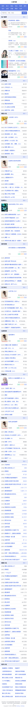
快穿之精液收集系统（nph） (13, 214)
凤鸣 (25, 527)
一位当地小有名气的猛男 (23, 324)
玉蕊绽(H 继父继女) (10, 358)
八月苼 (25, 494)
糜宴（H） (8, 237)
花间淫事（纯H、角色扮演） (13, 231)
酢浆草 (25, 227)
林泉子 (25, 217)
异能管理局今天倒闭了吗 (12, 530)
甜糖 (25, 468)
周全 (9, 254)
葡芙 (25, 187)
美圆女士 (24, 174)
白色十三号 (24, 487)
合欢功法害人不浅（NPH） (16, 204)
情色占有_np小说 (10, 197)
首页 (3, 6)
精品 (12, 6)
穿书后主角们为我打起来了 (12, 559)
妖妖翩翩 (24, 471)
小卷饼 (25, 261)
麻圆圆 (25, 441)
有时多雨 (24, 464)
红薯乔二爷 (24, 490)
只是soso (24, 221)
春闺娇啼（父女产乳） (11, 271)
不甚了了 (24, 100)
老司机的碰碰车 (23, 321)
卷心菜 (25, 190)
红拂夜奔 (7, 500)
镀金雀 (7, 94)
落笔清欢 (10, 123)
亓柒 (25, 308)
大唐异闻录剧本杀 (7, 671)
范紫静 (10, 428)
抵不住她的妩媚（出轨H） (12, 398)
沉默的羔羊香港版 (20, 671)
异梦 (25, 180)
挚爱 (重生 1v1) (9, 147)
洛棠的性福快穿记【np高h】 (13, 221)
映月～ (25, 401)
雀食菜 (25, 481)
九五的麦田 (24, 147)
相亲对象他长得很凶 (10, 97)
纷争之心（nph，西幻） (11, 405)
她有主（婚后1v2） (10, 445)
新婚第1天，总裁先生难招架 (13, 533)
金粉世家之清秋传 (10, 543)
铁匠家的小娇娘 (9, 517)
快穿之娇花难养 (12, 421)
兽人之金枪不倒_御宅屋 (11, 314)
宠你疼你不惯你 (19, 693)
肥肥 (9, 167)
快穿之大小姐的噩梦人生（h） (17, 378)
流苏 (9, 36)
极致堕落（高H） (9, 153)
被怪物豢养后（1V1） (14, 71)
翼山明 (25, 150)
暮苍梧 (25, 171)
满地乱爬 (24, 301)
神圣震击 (10, 67)
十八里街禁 (24, 153)
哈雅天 (25, 530)
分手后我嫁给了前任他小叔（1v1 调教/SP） (13, 448)
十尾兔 (25, 507)
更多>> (25, 17)
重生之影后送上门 (10, 468)
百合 (16, 6)
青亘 (25, 184)
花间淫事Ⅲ (11, 334)
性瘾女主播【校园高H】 (11, 345)
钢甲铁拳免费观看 (7, 674)
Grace (25, 458)
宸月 (25, 237)
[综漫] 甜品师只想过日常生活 (13, 484)
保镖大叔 (7, 90)
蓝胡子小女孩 (23, 348)
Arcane (10, 26)
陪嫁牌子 (17, 668)
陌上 (25, 144)
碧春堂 (7, 471)
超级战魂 (7, 550)
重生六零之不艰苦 (10, 194)
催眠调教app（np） (10, 455)
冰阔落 (25, 358)
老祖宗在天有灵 (9, 514)
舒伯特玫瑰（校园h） (14, 20)
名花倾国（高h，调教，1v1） (13, 144)
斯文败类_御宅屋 (9, 224)
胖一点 (25, 540)
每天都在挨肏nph (10, 304)
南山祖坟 (7, 504)
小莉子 (25, 110)
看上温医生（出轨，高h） (12, 401)
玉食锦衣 (24, 510)
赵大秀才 (24, 504)
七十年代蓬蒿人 (6, 680)
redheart (10, 384)
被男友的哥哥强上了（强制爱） (13, 281)
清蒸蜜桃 (24, 477)
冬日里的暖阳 (8, 546)
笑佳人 (25, 97)
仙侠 (7, 8)
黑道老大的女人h (9, 364)
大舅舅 (25, 546)
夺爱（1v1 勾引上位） (11, 368)
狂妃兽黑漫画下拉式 (7, 687)
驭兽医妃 (7, 497)
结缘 (25, 451)
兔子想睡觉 (11, 47)
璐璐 (9, 57)
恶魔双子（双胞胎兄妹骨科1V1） (14, 327)
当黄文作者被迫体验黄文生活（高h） (13, 130)
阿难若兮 (24, 267)
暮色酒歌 (24, 448)
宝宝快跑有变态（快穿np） (12, 301)
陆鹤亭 (25, 500)
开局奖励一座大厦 (10, 536)
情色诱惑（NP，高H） (11, 134)
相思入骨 (24, 304)
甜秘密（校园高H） (10, 150)
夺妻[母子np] (8, 171)
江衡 (25, 281)
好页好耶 (24, 432)
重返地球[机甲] (9, 103)
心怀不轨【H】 (12, 291)
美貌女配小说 (18, 677)
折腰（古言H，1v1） (11, 451)
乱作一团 (24, 395)
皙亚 (25, 264)
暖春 (25, 271)
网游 (16, 8)
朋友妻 (7, 181)
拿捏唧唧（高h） (9, 174)
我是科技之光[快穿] (10, 507)
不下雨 (25, 364)
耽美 (20, 6)
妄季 (25, 354)
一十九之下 (8, 474)
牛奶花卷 (24, 194)
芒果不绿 (24, 536)
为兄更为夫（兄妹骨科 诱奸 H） (14, 311)
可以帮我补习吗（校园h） (12, 190)
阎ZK (25, 520)
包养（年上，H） (9, 348)
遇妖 (6, 395)
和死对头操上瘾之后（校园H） (13, 240)
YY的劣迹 (24, 103)
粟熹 (25, 177)
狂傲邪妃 (4, 684)
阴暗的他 (7, 100)
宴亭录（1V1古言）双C (11, 140)
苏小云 (25, 314)
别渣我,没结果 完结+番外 (12, 481)
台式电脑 (24, 513)
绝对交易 (7, 523)
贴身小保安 (8, 84)
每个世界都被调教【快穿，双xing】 (14, 308)
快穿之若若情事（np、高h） (13, 268)
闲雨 (25, 140)
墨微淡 (25, 311)
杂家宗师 (7, 540)
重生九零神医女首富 (7, 696)
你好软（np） (12, 40)
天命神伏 (7, 464)
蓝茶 (25, 388)
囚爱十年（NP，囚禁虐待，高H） (14, 274)
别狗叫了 (24, 94)
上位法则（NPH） (13, 117)
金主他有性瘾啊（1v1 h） (12, 361)
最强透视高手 (8, 491)
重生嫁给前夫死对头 (10, 494)
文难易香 (24, 130)
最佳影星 (7, 487)
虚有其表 (7, 258)
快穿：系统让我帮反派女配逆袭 (13, 553)
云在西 (10, 210)
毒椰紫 (25, 391)
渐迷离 (25, 559)
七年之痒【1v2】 (9, 411)
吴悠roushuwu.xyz (23, 438)
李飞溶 (25, 474)
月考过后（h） (9, 87)
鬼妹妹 (25, 327)
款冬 (9, 297)
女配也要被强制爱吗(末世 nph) (13, 227)
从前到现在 (24, 556)
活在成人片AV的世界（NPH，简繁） (14, 354)
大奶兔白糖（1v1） (10, 371)
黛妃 (25, 231)
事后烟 (25, 277)
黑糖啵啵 (24, 234)
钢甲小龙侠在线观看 (20, 674)
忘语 (25, 107)
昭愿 (25, 445)
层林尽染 (24, 284)
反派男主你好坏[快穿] (14, 161)
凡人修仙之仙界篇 (10, 107)
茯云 (25, 351)
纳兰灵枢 (24, 543)
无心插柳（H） (9, 438)
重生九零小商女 (6, 693)
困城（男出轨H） (9, 432)
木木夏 (25, 368)
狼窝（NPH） (8, 441)
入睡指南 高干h (9, 177)
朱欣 (25, 224)
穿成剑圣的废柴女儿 (10, 556)
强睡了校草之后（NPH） (12, 324)
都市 (25, 6)
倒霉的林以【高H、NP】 (12, 321)
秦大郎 (25, 84)
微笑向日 (24, 398)
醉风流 (25, 134)
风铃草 (25, 274)
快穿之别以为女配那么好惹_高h (12, 408)
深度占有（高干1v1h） (11, 284)
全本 (20, 8)
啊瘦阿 (25, 240)
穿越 (12, 8)
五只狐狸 (24, 484)
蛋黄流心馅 (24, 127)
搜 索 (24, 12)
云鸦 (25, 404)
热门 (7, 6)
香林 (25, 497)
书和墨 (25, 533)
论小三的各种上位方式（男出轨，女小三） (12, 127)
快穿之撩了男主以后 (10, 261)
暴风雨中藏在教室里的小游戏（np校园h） (14, 264)
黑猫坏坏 (24, 90)
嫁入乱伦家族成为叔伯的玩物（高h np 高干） (14, 277)
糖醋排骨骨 (24, 408)
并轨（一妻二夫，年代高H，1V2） (14, 187)
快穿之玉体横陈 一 (10, 184)
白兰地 (25, 137)
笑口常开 (24, 517)
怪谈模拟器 (8, 510)
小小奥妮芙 (24, 345)
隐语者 (25, 523)
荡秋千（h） (8, 458)
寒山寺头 (24, 411)
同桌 (9, 30)
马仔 (25, 371)
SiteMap (18, 706)
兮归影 (25, 414)
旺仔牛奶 (24, 87)
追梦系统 (7, 527)
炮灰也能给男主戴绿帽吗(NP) (13, 391)
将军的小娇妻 (8, 414)
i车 (26, 258)
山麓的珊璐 (24, 553)
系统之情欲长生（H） (11, 351)
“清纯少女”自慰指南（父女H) (13, 234)
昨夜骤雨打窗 (23, 454)
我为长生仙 (8, 520)
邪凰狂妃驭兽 (18, 684)
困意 (25, 214)
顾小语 (25, 197)
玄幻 (3, 8)
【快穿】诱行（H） (10, 388)
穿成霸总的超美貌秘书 (11, 477)
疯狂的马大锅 (23, 549)
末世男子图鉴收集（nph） (12, 218)
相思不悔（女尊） (10, 110)
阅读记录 (25, 2)
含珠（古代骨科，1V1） (11, 137)
